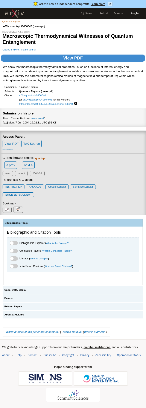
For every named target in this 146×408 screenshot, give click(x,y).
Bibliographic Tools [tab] (16, 223)
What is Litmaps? (39, 258)
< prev (10, 165)
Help (19, 355)
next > (28, 165)
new (7, 173)
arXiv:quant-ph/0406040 (32, 95)
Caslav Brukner (11, 49)
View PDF (73, 58)
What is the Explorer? (57, 243)
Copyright (68, 355)
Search (87, 13)
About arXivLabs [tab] (14, 314)
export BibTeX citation (18, 194)
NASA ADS (35, 186)
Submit (104, 13)
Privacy (84, 355)
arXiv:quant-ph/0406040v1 (37, 99)
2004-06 (37, 173)
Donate (118, 13)
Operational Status (129, 355)
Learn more (98, 4)
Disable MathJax (72, 331)
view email (37, 118)
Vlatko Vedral (28, 49)
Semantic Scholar (83, 186)
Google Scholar (57, 186)
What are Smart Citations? (58, 266)
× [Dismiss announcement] (110, 4)
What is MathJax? (95, 331)
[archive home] (14, 13)
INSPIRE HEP (13, 186)
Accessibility (103, 355)
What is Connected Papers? (57, 251)
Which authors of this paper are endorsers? (32, 331)
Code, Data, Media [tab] (15, 290)
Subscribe (50, 355)
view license (8, 150)
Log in (135, 13)
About (6, 355)
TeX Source (31, 143)
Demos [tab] (8, 298)
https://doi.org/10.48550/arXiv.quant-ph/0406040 (46, 103)
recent (21, 173)
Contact (33, 355)
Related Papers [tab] (13, 306)
